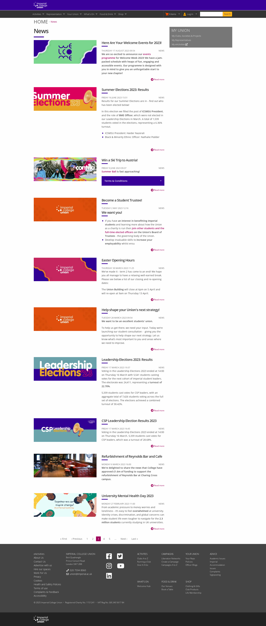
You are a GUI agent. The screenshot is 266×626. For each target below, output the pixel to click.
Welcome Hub (143, 586)
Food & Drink (106, 14)
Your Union (73, 14)
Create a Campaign (170, 561)
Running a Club (144, 561)
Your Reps (190, 558)
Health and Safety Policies (47, 584)
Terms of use (41, 588)
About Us (39, 557)
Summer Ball (109, 171)
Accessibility (40, 595)
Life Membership (193, 592)
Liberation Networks (171, 558)
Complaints (215, 571)
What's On (89, 14)
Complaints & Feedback (46, 592)
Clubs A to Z (142, 558)
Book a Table (167, 589)
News (54, 21)
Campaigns (168, 554)
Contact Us (40, 561)
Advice (213, 554)
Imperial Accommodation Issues (217, 565)
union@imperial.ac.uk (81, 574)
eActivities (39, 554)
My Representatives (181, 40)
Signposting (215, 574)
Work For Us (40, 573)
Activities (37, 14)
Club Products (192, 589)
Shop (121, 14)
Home (41, 21)
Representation (54, 14)
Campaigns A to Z (169, 564)
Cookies (38, 580)
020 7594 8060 (78, 570)
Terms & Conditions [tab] (115, 180)
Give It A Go (142, 564)
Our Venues (167, 586)
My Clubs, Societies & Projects (186, 35)
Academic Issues (217, 558)
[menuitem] (38, 14)
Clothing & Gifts (193, 586)
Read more (157, 79)
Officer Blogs (191, 564)
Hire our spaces (42, 569)
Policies (189, 561)
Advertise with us (43, 565)
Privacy (37, 576)
